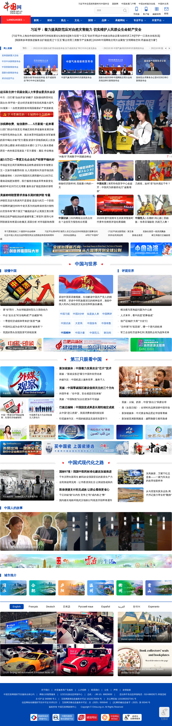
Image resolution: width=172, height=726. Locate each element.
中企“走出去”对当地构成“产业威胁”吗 (22, 315)
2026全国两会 (69, 235)
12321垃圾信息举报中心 (71, 694)
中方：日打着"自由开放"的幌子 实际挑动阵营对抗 (26, 97)
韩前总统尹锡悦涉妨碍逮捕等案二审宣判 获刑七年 (27, 216)
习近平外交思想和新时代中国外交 (93, 4)
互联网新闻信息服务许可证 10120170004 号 (81, 699)
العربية (121, 606)
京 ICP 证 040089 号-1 (46, 699)
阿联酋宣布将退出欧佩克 (13, 221)
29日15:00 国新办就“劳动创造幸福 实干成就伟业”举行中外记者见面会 (65, 48)
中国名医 (101, 183)
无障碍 (164, 713)
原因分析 (32, 221)
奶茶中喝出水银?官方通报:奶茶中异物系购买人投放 (27, 140)
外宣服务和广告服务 (63, 690)
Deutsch (50, 606)
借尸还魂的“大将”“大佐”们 (134, 321)
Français (33, 606)
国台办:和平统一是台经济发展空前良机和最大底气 (27, 102)
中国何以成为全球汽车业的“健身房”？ (23, 326)
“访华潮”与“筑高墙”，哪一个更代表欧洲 (141, 326)
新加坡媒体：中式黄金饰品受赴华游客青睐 (144, 413)
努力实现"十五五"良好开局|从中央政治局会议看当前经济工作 (101, 35)
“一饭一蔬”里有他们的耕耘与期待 (20, 547)
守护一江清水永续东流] (147, 35)
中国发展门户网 (128, 4)
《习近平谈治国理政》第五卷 (120, 231)
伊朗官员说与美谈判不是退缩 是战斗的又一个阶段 (27, 200)
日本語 (66, 606)
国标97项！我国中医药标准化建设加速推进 (85, 471)
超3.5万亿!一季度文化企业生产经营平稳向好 (27, 159)
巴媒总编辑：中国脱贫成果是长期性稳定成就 (86, 407)
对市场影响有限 (46, 221)
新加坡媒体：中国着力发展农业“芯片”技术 (85, 368)
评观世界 (128, 271)
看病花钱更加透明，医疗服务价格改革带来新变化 (26, 181)
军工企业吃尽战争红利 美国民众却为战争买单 (145, 332)
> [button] (169, 48)
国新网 (115, 4)
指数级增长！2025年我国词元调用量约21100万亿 (26, 175)
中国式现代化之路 (86, 462)
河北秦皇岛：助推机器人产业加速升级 (20, 496)
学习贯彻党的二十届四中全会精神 (19, 231)
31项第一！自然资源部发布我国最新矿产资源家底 (26, 108)
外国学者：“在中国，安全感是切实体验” (80, 393)
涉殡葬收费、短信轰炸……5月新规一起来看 (27, 124)
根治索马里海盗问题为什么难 (136, 309)
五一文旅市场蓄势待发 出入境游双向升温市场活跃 (27, 170)
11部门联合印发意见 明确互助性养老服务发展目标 (27, 129)
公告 (106, 690)
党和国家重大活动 (10, 55)
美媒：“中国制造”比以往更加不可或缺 (79, 399)
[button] (170, 120)
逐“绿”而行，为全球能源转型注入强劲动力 (25, 309)
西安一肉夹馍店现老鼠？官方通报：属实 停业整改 (27, 150)
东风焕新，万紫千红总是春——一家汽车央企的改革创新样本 (158, 477)
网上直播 (8, 48)
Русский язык (85, 606)
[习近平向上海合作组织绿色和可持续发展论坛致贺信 (40, 35)
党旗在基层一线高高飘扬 (154, 231)
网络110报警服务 (47, 694)
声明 (115, 690)
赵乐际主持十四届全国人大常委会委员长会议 (27, 92)
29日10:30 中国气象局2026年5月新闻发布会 (124, 48)
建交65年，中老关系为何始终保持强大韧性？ (141, 302)
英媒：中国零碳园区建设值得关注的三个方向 (86, 387)
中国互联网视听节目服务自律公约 (19, 694)
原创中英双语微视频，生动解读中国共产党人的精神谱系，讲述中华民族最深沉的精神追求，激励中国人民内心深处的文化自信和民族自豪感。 (85, 301)
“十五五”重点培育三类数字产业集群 (72, 40)
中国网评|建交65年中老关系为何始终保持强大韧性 (27, 205)
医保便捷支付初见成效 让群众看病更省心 (84, 489)
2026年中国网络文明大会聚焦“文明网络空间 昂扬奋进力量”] (125, 40)
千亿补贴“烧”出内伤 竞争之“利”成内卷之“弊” (82, 495)
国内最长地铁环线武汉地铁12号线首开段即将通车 (85, 500)
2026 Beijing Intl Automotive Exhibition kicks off (29, 672)
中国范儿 (140, 218)
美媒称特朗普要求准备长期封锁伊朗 (22, 195)
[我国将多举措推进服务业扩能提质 (33, 40)
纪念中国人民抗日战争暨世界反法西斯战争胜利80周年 (29, 235)
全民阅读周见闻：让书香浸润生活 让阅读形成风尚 (86, 482)
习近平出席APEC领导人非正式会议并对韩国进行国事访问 (71, 231)
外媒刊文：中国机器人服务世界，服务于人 (82, 379)
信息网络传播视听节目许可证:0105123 (39, 702)
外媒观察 (7, 393)
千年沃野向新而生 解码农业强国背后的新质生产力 (86, 476)
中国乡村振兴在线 (147, 4)
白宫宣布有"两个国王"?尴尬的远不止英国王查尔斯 (27, 211)
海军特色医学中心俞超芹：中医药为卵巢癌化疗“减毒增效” (114, 187)
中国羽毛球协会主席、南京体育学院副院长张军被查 (27, 134)
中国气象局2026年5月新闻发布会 (76, 77)
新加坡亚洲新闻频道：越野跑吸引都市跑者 (144, 418)
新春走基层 (137, 235)
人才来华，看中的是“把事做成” (137, 315)
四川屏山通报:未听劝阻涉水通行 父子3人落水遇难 (26, 145)
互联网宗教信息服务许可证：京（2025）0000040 (85, 702)
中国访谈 (63, 218)
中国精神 (66, 332)
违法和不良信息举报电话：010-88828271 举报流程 (142, 694)
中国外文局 (163, 4)
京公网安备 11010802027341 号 (121, 699)
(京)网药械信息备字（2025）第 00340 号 (131, 702)
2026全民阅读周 (115, 235)
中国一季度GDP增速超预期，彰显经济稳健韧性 (12, 416)
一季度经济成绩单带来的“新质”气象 (22, 321)
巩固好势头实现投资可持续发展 (20, 332)
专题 (47, 195)
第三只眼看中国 (86, 359)
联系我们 (95, 690)
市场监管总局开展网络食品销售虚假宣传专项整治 (26, 165)
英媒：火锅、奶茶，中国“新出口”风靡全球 (144, 402)
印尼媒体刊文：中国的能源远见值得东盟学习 (83, 418)
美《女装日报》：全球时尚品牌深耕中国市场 (146, 407)
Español (105, 606)
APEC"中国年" (92, 235)
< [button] (166, 48)
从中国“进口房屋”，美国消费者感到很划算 (81, 413)
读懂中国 (10, 271)
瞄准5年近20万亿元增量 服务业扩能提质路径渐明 (26, 186)
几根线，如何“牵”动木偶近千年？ (152, 183)
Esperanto (153, 606)
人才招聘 (82, 690)
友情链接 (127, 690)
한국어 (136, 606)
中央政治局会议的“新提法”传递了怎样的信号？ (24, 302)
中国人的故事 (13, 508)
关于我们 (45, 690)
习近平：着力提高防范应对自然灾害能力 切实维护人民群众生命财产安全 (86, 29)
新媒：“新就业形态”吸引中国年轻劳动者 (80, 374)
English (17, 606)
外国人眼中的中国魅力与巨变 (135, 393)
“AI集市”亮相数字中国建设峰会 (75, 156)
